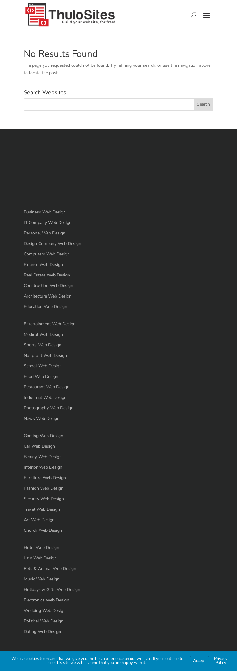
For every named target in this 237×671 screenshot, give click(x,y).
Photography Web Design (48, 408)
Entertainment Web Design (50, 324)
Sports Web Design (42, 345)
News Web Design (42, 418)
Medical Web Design (43, 334)
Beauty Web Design (43, 457)
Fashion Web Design (44, 488)
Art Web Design (39, 520)
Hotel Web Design (41, 548)
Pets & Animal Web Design (50, 569)
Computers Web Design (47, 254)
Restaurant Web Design (46, 387)
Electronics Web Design (46, 600)
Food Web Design (41, 376)
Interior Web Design (43, 467)
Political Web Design (44, 621)
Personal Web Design (44, 233)
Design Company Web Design (52, 244)
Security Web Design (44, 499)
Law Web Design (40, 558)
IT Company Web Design (48, 223)
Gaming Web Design (43, 436)
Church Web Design (43, 530)
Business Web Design (45, 212)
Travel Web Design (42, 509)
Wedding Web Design (45, 611)
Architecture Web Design (48, 296)
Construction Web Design (48, 286)
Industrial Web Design (45, 397)
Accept (199, 661)
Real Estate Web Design (47, 275)
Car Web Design (39, 446)
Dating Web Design (42, 632)
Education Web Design (45, 307)
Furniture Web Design (45, 478)
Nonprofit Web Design (45, 355)
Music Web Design (42, 579)
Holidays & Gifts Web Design (52, 590)
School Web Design (43, 366)
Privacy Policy (220, 660)
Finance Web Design (43, 265)
